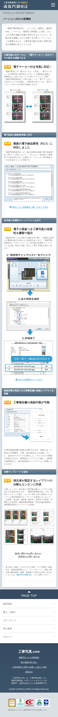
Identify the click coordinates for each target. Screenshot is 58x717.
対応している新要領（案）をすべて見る (30, 207)
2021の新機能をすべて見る (30, 380)
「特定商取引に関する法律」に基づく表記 (29, 667)
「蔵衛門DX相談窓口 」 (24, 575)
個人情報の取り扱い (29, 662)
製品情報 (20, 13)
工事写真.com (8, 13)
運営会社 (29, 672)
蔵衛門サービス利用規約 (29, 657)
